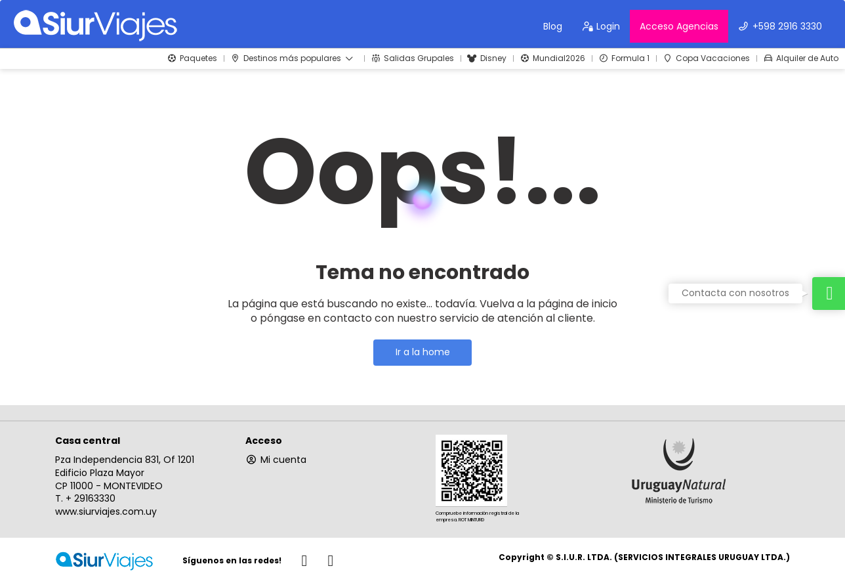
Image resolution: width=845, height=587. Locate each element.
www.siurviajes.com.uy (106, 511)
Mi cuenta (275, 459)
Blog (552, 26)
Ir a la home (423, 352)
